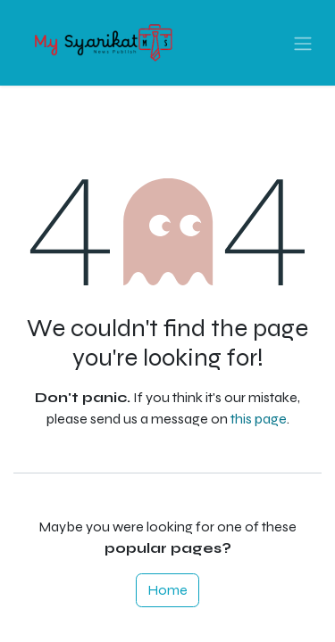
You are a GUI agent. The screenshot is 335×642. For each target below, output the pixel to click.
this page (258, 418)
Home (167, 589)
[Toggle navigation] (303, 43)
